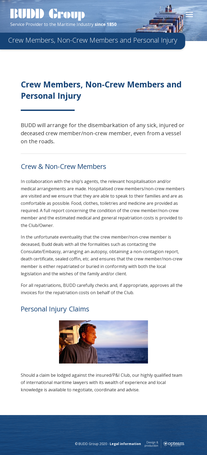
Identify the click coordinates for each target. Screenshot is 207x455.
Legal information (125, 444)
